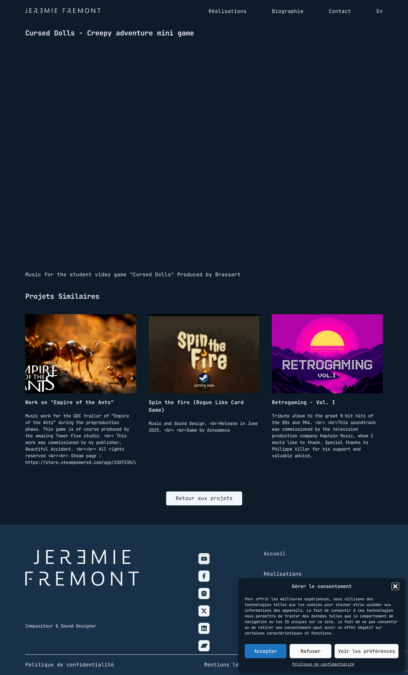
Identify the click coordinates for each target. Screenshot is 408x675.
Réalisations (283, 574)
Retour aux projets (204, 498)
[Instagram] (203, 593)
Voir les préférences (366, 651)
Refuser (311, 651)
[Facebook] (203, 576)
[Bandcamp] (203, 645)
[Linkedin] (203, 628)
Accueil (275, 553)
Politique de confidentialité (323, 664)
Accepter (265, 651)
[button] (395, 586)
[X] (203, 611)
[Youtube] (203, 558)
